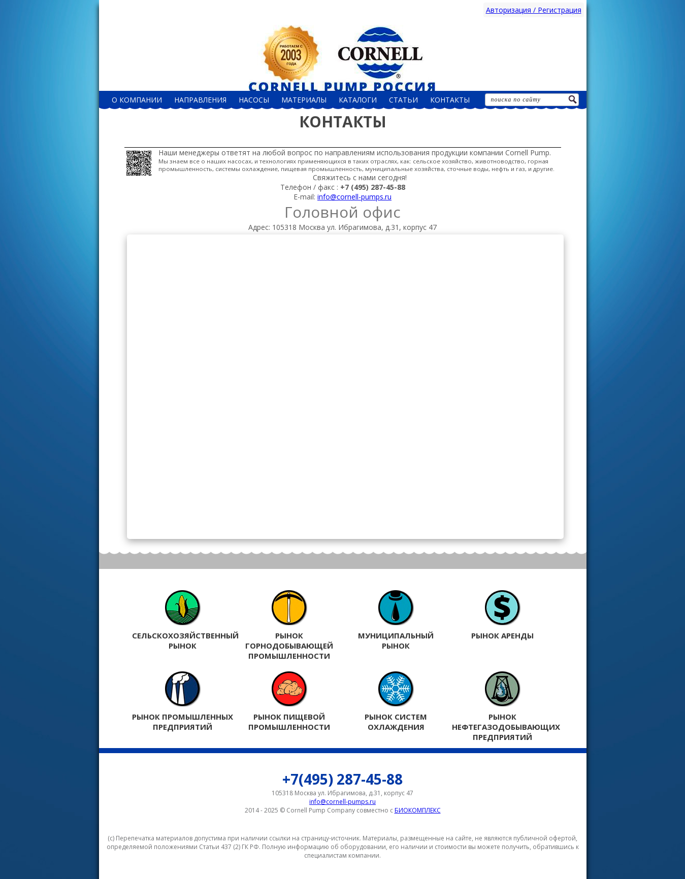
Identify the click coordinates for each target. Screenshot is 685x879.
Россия (343, 58)
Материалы (304, 100)
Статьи (403, 100)
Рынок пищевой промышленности (289, 701)
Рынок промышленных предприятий (183, 701)
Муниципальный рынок (396, 620)
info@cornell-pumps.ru (354, 196)
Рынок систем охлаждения (396, 701)
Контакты (450, 100)
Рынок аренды (502, 615)
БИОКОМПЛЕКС (418, 810)
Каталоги (358, 100)
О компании (137, 100)
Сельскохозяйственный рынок (183, 620)
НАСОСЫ (254, 100)
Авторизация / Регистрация (533, 10)
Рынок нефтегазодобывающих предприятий (502, 706)
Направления (200, 100)
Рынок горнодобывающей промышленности (289, 625)
